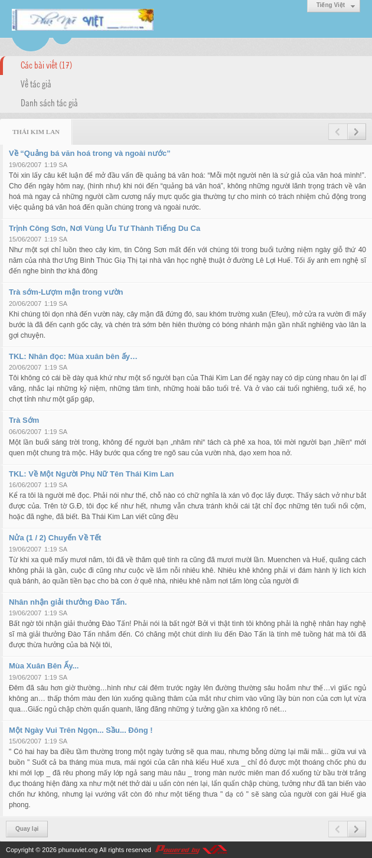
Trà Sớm (24, 420)
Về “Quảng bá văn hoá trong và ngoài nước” (90, 153)
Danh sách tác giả (49, 102)
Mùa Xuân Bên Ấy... (44, 665)
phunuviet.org (78, 849)
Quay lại (26, 829)
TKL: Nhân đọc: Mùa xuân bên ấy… (73, 356)
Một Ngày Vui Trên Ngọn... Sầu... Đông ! (81, 730)
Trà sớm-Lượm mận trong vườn (66, 292)
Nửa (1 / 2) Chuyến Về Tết (55, 537)
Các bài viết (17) (46, 64)
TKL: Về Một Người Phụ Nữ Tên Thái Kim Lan (91, 473)
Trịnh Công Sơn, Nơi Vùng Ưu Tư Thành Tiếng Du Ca (104, 228)
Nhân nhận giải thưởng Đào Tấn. (68, 602)
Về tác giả (36, 83)
